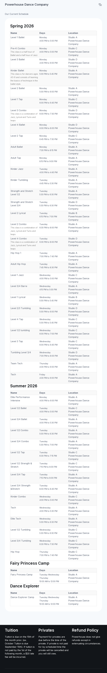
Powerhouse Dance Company (26, 4)
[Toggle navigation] (100, 4)
